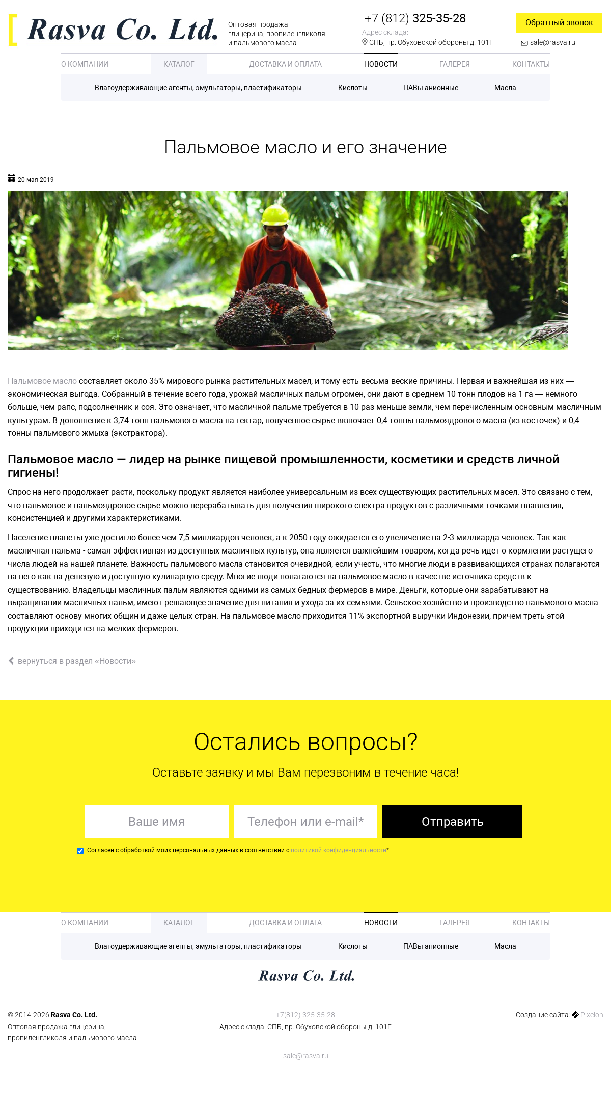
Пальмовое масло (42, 381)
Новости (381, 64)
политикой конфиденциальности (338, 850)
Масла (505, 88)
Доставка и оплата (285, 64)
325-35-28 (415, 18)
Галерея (454, 64)
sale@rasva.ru (552, 42)
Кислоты (353, 88)
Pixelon (591, 1015)
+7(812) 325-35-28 (305, 1015)
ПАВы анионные (430, 88)
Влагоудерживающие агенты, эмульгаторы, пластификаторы (198, 88)
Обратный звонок (559, 22)
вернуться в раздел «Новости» (72, 661)
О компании (84, 64)
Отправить (453, 822)
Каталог (179, 64)
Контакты (531, 64)
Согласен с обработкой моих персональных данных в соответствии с (233, 850)
